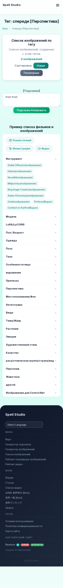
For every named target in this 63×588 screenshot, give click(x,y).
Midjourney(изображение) (22, 183)
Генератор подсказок (18, 444)
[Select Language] (24, 424)
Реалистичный (20, 140)
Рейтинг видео (14, 464)
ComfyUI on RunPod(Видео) (23, 207)
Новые (41, 65)
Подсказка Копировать (31, 110)
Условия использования (19, 521)
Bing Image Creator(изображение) (26, 189)
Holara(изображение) (20, 171)
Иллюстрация (19, 148)
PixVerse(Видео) (43, 201)
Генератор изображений (20, 449)
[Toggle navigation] (57, 5)
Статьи (9, 482)
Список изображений (17, 454)
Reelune (24, 544)
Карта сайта (12, 531)
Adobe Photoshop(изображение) (26, 195)
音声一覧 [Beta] (14, 497)
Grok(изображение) (19, 201)
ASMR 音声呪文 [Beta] (17, 492)
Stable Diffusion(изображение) (24, 165)
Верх (8, 439)
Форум (9, 477)
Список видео (13, 487)
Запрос (9, 507)
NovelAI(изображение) (20, 177)
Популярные (31, 72)
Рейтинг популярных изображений (25, 459)
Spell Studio (12, 5)
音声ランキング (13, 502)
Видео (43, 148)
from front (31, 100)
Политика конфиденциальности (23, 526)
